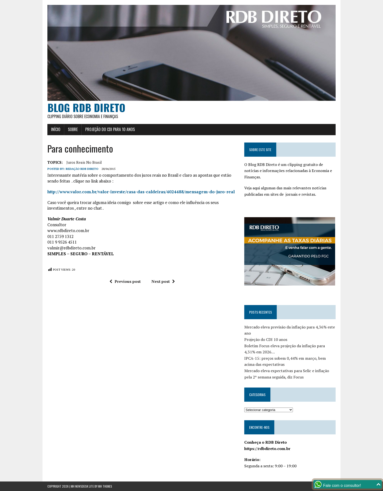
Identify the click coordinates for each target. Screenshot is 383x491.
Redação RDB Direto (82, 169)
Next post (163, 281)
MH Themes (105, 486)
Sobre (73, 129)
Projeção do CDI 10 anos (265, 339)
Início (55, 129)
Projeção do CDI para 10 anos (110, 129)
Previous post (125, 281)
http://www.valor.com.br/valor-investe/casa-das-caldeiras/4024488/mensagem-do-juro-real (141, 191)
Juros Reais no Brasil (84, 162)
